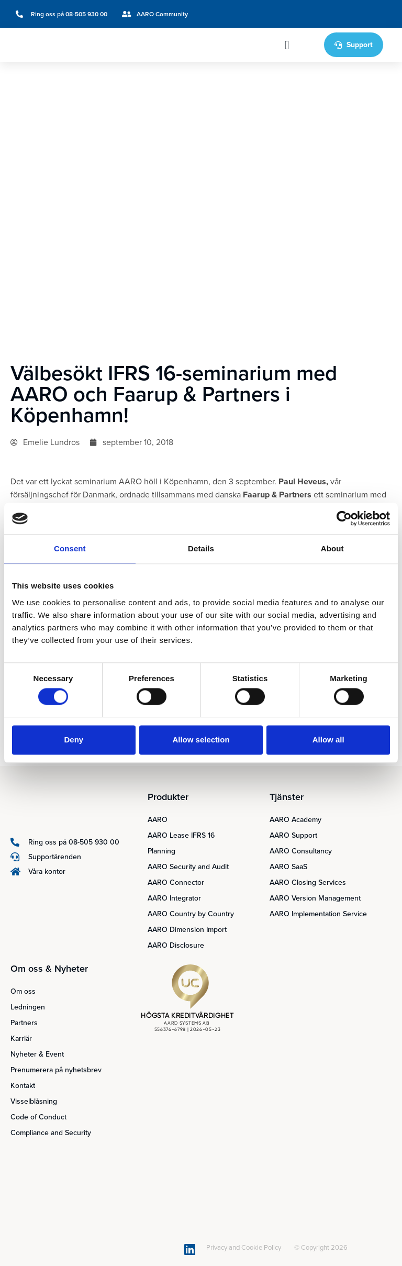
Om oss (23, 991)
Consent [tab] (70, 548)
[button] (287, 45)
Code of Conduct (38, 1117)
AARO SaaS (288, 866)
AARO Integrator (174, 898)
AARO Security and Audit (188, 866)
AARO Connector (176, 882)
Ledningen (27, 1007)
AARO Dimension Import (187, 929)
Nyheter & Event (37, 1054)
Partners (24, 1022)
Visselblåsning (33, 1101)
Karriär (21, 1038)
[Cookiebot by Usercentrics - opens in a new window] (344, 518)
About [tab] (332, 548)
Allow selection (200, 739)
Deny (73, 739)
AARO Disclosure (176, 945)
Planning (161, 851)
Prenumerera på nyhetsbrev (56, 1069)
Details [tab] (201, 548)
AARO (158, 819)
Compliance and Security (50, 1132)
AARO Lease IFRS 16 (181, 835)
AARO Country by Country (191, 913)
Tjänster (287, 797)
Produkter (168, 797)
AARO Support (293, 835)
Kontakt (22, 1085)
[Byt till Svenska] (344, 14)
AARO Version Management (315, 898)
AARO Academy (295, 819)
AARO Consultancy (301, 851)
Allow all (328, 739)
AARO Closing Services (308, 882)
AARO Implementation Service (318, 913)
